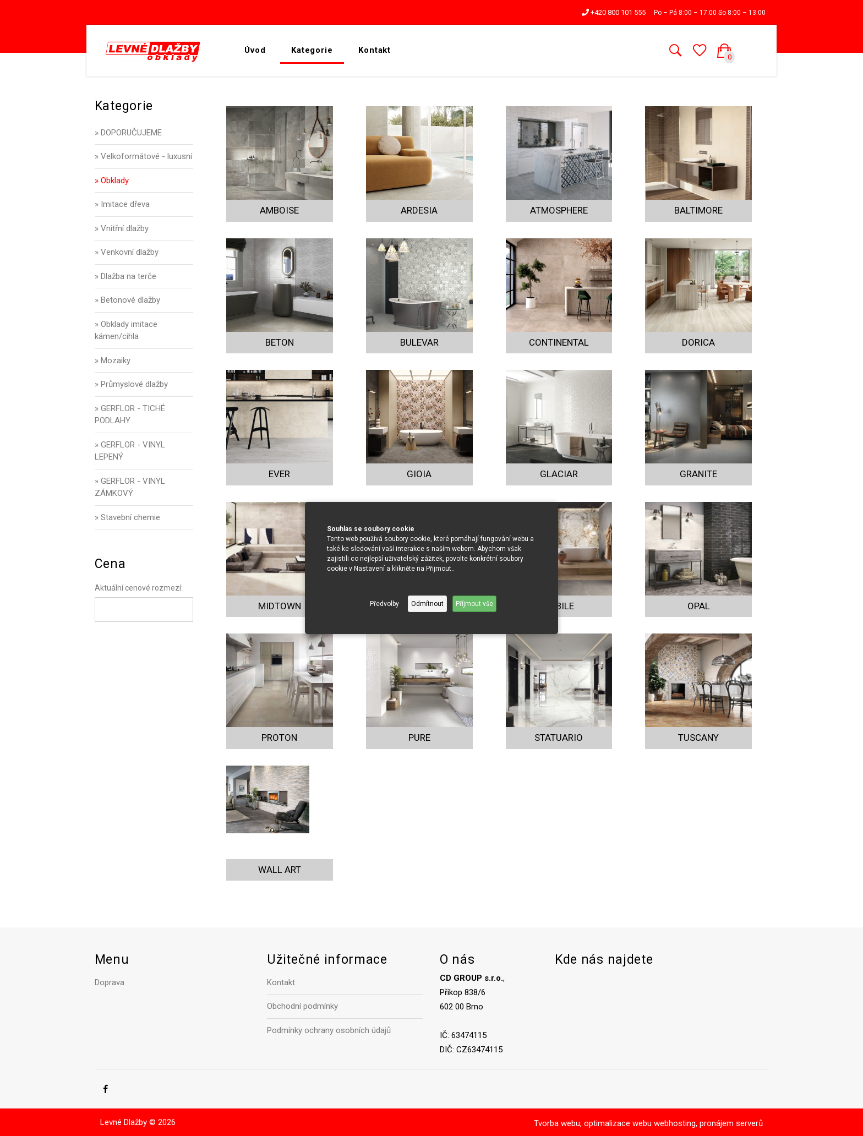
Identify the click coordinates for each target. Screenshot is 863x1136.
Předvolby (384, 604)
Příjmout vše (474, 604)
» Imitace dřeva (122, 204)
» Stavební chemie (127, 517)
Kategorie (312, 50)
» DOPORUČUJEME (128, 133)
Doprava (109, 982)
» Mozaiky (112, 360)
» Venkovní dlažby (127, 252)
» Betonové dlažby (127, 300)
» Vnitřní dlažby (122, 228)
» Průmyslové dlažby (131, 384)
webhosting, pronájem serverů (708, 1123)
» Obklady (112, 180)
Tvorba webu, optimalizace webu (593, 1123)
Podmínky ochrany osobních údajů (329, 1030)
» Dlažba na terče (125, 276)
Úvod (255, 50)
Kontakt (374, 50)
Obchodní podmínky (302, 1006)
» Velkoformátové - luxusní (143, 156)
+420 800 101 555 (614, 12)
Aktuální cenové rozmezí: (139, 587)
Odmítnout (427, 604)
